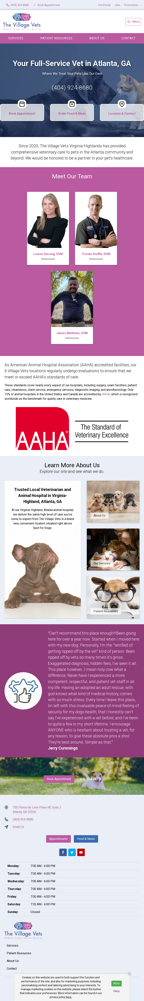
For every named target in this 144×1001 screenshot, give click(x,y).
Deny (117, 991)
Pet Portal (104, 5)
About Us (97, 38)
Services (15, 38)
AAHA (106, 394)
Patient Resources (56, 38)
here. (69, 997)
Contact (129, 38)
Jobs (117, 5)
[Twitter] (72, 852)
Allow (116, 983)
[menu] (133, 21)
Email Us (18, 827)
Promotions (131, 5)
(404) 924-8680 (72, 87)
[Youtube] (81, 852)
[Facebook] (63, 852)
